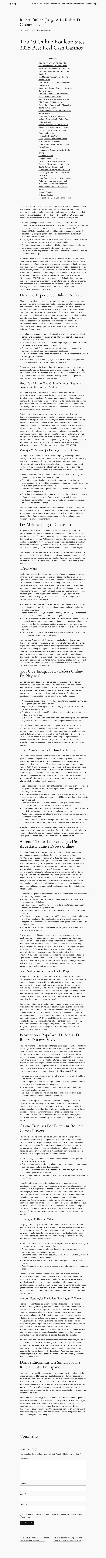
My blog (12, 3)
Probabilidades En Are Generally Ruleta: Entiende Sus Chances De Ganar (53, 186)
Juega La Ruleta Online (49, 158)
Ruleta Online (44, 80)
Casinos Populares (47, 192)
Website (23, 1504)
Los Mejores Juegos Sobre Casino (53, 77)
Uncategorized (46, 30)
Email (23, 1494)
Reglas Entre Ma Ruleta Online (52, 161)
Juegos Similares (46, 156)
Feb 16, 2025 (24, 30)
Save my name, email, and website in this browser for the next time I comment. (52, 1515)
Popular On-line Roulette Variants (53, 130)
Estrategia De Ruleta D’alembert (52, 116)
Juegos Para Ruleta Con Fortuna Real (55, 198)
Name (23, 1484)
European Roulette (46, 133)
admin (36, 30)
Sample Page (91, 4)
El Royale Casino (46, 195)
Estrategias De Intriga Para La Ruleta (54, 170)
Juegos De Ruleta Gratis (49, 136)
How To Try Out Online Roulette (52, 63)
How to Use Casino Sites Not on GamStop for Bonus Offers (58, 4)
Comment (25, 1459)
